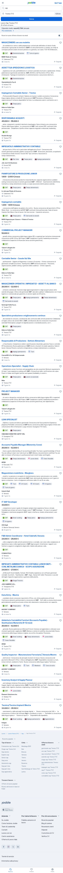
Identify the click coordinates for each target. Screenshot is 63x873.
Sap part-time (6, 769)
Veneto (24, 760)
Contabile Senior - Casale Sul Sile (16, 258)
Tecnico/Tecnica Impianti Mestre (16, 705)
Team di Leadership (8, 827)
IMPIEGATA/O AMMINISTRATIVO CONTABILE (21, 146)
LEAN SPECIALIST (9, 419)
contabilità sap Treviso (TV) (50, 776)
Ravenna (24, 763)
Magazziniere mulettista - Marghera (18, 473)
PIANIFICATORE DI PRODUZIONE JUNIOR (19, 174)
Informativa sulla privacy (10, 861)
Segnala (57, 61)
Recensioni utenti (48, 827)
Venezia (24, 755)
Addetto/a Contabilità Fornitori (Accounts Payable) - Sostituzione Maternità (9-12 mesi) (25, 621)
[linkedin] (18, 847)
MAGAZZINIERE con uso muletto (16, 42)
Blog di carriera (47, 823)
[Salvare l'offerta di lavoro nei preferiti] (60, 43)
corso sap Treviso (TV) (49, 773)
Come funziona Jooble (9, 823)
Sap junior (5, 760)
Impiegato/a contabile (11, 202)
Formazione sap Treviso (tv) (10, 746)
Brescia (24, 752)
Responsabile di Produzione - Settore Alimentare (23, 341)
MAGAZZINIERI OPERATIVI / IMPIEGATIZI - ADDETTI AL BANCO (29, 284)
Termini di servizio (8, 856)
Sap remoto (5, 752)
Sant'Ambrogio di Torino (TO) (31, 769)
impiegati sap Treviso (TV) (50, 767)
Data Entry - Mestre (10, 595)
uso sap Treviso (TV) (48, 751)
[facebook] (4, 847)
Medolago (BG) (26, 746)
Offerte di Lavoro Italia (9, 839)
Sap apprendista (7, 772)
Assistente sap (6, 763)
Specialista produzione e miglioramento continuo (23, 316)
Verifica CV (45, 836)
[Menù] (3, 3)
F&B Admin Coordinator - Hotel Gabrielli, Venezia (23, 536)
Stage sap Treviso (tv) (9, 749)
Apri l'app (58, 3)
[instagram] (8, 847)
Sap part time (6, 766)
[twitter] (13, 847)
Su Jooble (5, 820)
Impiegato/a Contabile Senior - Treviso (19, 93)
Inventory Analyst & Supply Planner (17, 680)
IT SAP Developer (9, 502)
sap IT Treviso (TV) (48, 770)
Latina (24, 772)
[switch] (59, 36)
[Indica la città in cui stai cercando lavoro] (31, 13)
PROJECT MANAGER (11, 391)
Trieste (24, 766)
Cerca (31, 19)
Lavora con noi (7, 833)
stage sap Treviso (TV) (49, 759)
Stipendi (44, 830)
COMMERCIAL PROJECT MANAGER (17, 230)
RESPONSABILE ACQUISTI (13, 118)
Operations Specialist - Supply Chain (18, 366)
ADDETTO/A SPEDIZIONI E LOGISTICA (18, 68)
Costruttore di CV (48, 833)
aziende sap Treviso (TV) (49, 757)
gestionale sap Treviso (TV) (50, 748)
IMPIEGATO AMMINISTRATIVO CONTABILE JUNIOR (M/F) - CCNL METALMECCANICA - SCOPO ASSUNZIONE (27, 565)
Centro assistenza (8, 836)
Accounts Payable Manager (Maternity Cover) (22, 445)
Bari (23, 749)
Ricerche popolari (9, 739)
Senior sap (5, 757)
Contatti (4, 830)
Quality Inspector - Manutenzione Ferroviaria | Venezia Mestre (29, 655)
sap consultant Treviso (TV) (50, 754)
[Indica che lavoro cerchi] (31, 8)
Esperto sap (5, 755)
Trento (24, 757)
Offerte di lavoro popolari (9, 784)
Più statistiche (8, 30)
